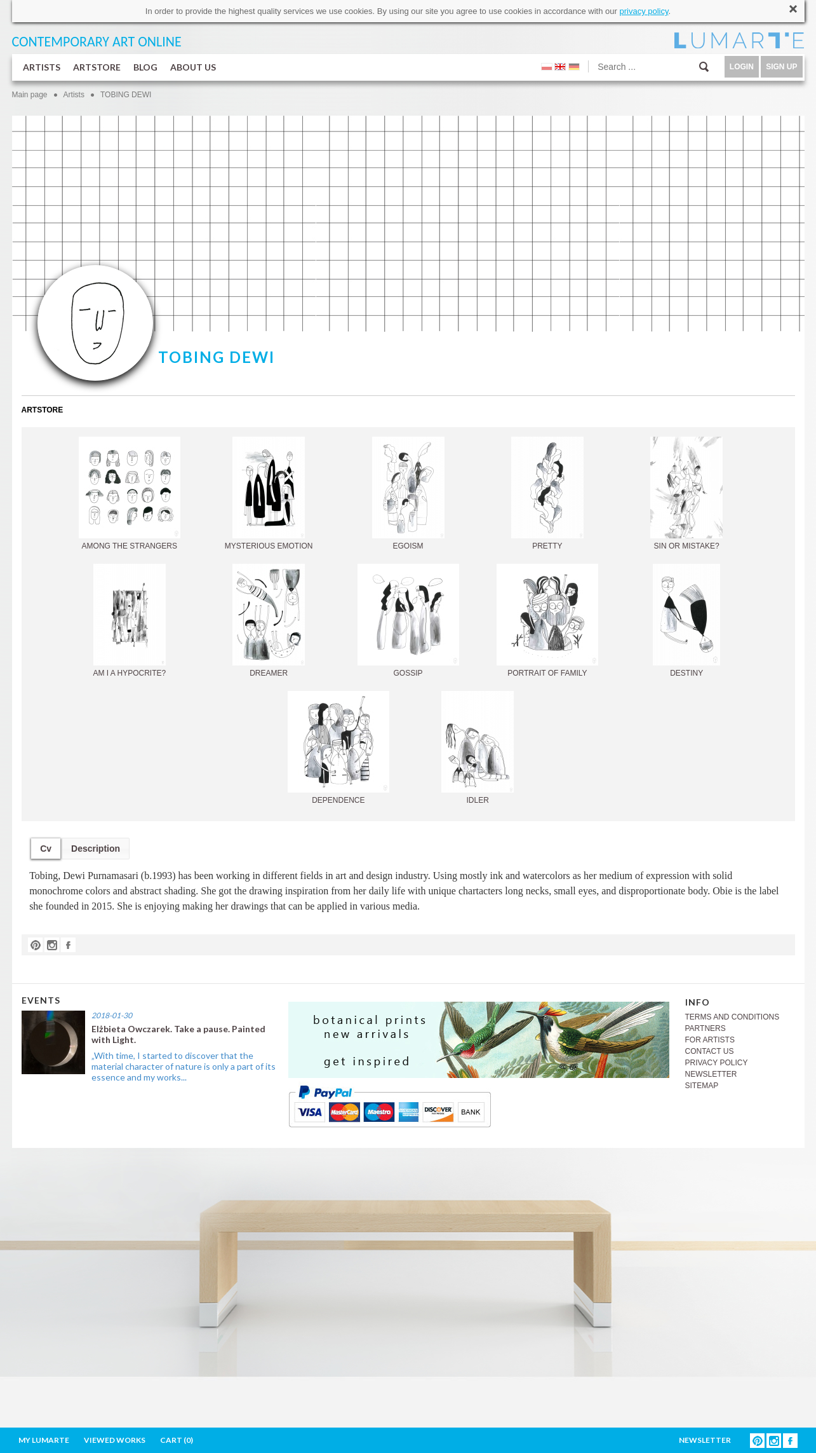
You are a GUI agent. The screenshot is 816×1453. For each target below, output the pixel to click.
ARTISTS (41, 67)
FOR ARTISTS (710, 1039)
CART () (176, 1440)
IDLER (477, 748)
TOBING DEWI (125, 94)
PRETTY (547, 493)
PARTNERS (705, 1028)
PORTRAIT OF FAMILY (547, 621)
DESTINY (686, 621)
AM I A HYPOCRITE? (129, 621)
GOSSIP (408, 621)
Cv (45, 848)
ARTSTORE (97, 67)
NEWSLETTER (711, 1074)
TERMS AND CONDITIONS (732, 1017)
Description (95, 848)
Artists (74, 94)
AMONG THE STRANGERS (129, 493)
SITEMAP (702, 1085)
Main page (30, 94)
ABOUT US (193, 67)
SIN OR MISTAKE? (686, 493)
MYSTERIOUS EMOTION (269, 493)
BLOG (145, 67)
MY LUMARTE (43, 1440)
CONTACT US (709, 1051)
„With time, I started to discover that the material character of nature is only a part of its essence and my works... (183, 1066)
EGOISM (408, 493)
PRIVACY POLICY (716, 1062)
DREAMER (268, 621)
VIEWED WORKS (114, 1440)
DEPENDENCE (338, 748)
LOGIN (742, 66)
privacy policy (643, 11)
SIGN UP (781, 66)
